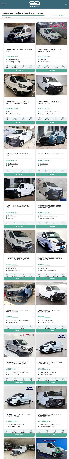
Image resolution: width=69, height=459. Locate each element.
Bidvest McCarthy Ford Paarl (48, 372)
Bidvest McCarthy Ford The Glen (49, 424)
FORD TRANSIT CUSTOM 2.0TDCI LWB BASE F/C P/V (17, 311)
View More (19, 382)
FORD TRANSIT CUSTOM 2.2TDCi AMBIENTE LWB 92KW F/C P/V (17, 363)
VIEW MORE (19, 330)
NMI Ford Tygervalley (46, 320)
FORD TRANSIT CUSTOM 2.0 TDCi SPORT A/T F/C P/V (50, 363)
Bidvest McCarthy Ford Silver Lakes (18, 320)
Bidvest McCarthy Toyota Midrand (18, 372)
